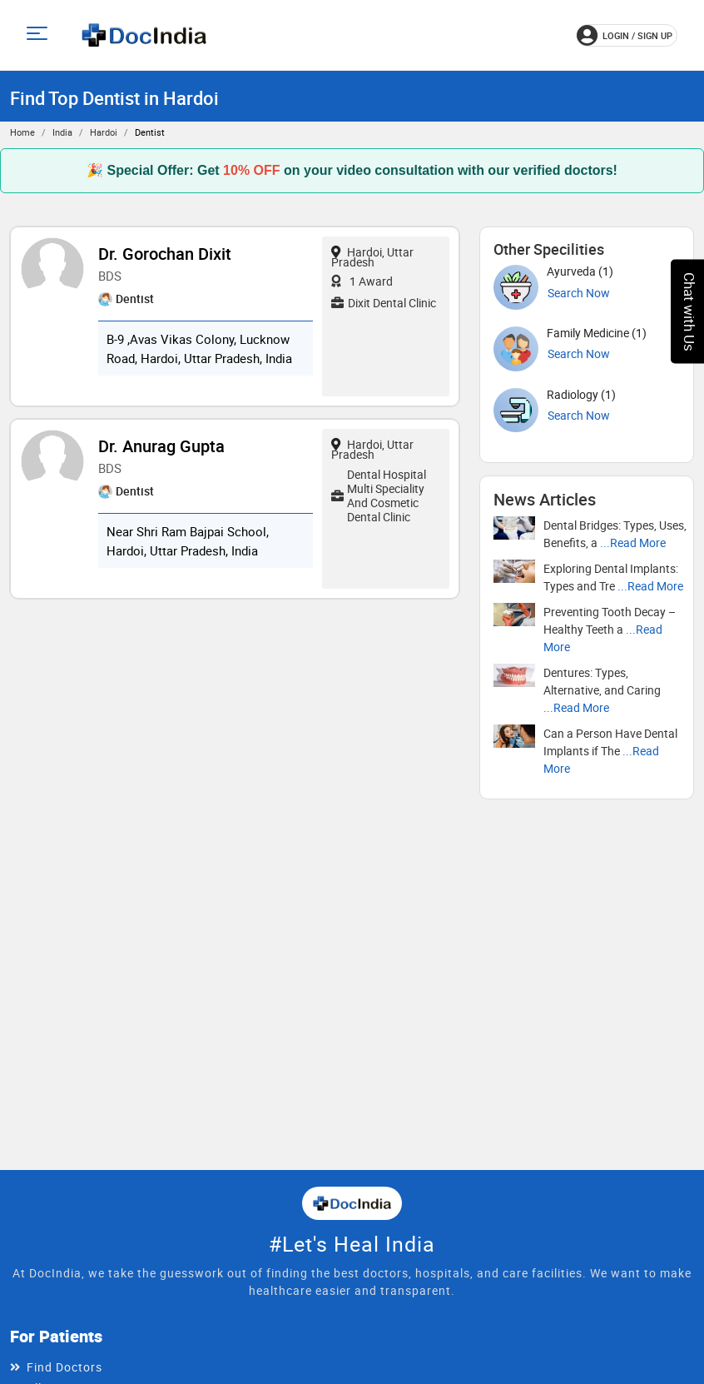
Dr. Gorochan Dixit (164, 253)
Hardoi (103, 132)
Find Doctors (64, 1367)
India (62, 132)
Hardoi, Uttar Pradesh (372, 257)
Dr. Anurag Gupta (161, 446)
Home (22, 132)
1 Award (362, 281)
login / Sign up (624, 35)
